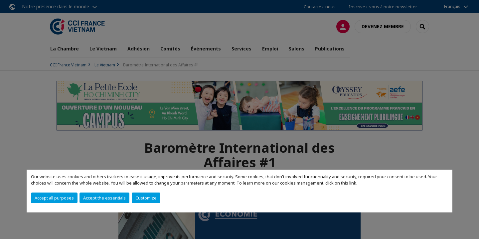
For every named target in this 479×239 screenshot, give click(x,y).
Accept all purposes (54, 198)
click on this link (340, 183)
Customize (146, 198)
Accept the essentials (104, 198)
